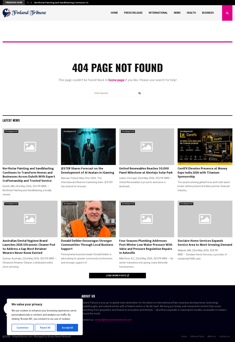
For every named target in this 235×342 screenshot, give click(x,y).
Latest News (11, 120)
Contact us (224, 336)
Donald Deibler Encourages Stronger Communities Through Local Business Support (87, 245)
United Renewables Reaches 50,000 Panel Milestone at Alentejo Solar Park (146, 170)
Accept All (67, 327)
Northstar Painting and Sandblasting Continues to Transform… (68, 2)
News (177, 12)
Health (191, 12)
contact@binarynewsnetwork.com (113, 319)
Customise (23, 327)
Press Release (133, 12)
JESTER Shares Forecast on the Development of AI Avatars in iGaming (87, 170)
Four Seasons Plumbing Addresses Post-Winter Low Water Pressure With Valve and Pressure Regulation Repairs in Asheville (145, 247)
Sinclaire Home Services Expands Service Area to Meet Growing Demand (205, 242)
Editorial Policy (197, 336)
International (158, 12)
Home (114, 12)
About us (211, 336)
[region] (45, 317)
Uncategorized (11, 131)
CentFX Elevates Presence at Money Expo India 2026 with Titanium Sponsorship (202, 172)
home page (116, 80)
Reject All (45, 327)
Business (208, 12)
